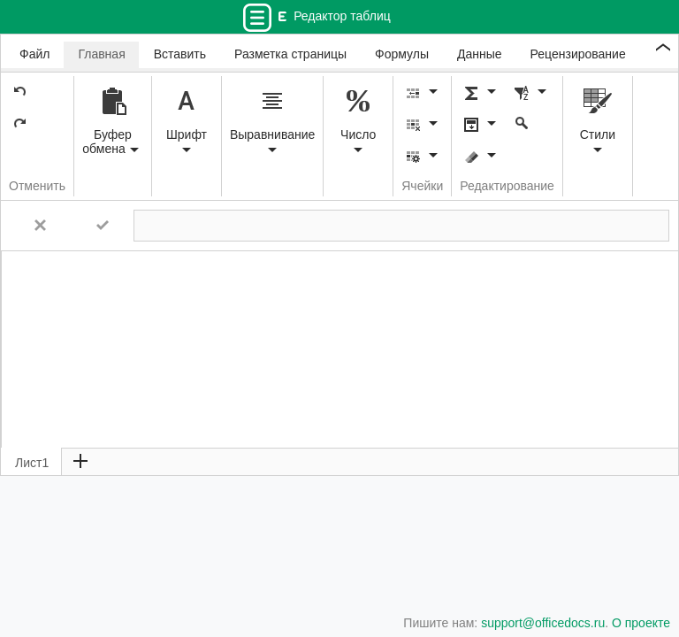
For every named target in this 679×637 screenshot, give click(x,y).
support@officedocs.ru (543, 623)
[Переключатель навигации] (256, 17)
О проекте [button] (641, 623)
